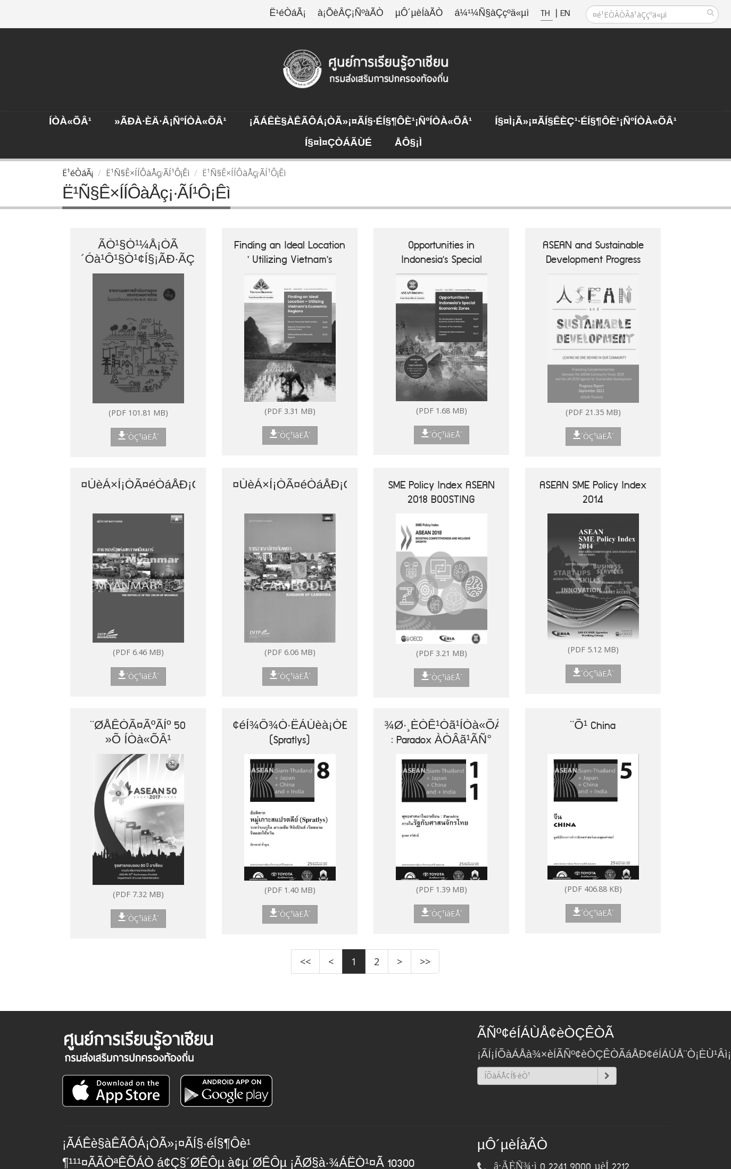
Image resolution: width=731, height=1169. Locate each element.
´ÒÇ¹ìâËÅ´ (138, 436)
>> (425, 961)
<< (305, 961)
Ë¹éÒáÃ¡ (288, 13)
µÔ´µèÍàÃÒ (419, 13)
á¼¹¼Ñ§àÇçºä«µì (491, 13)
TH (547, 13)
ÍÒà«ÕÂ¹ (70, 121)
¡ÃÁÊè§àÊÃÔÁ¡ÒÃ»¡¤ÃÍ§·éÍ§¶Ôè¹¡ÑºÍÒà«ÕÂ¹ (361, 121)
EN (565, 13)
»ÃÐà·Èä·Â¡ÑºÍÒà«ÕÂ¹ (170, 121)
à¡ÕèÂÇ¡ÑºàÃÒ (351, 13)
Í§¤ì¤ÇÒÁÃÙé (338, 143)
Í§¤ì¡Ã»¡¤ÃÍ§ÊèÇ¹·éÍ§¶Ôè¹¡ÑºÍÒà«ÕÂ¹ (586, 121)
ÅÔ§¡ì (408, 143)
